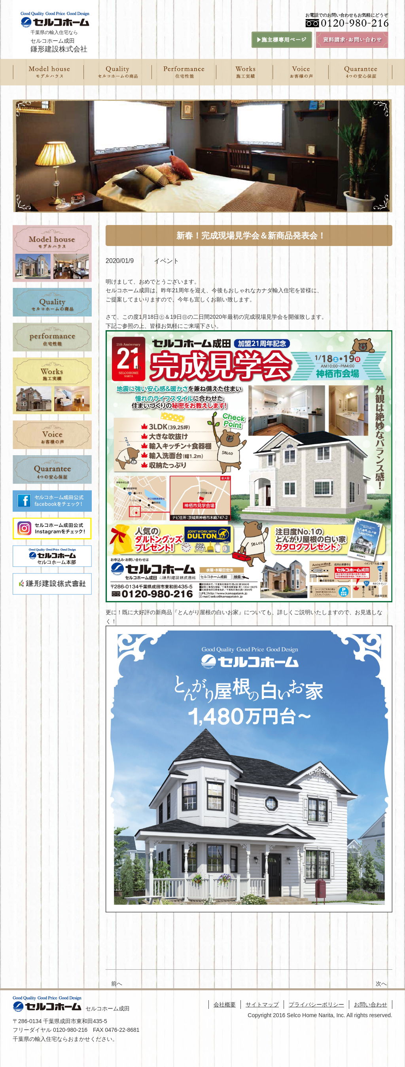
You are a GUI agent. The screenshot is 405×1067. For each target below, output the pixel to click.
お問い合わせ (370, 1004)
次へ (384, 983)
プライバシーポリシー (316, 1004)
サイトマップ (262, 1004)
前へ (116, 983)
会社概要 (225, 1004)
